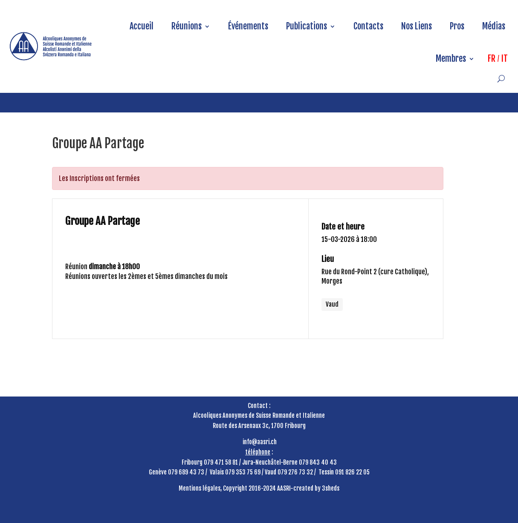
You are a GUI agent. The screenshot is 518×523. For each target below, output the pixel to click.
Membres (451, 58)
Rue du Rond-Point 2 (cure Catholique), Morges (375, 276)
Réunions (186, 26)
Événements (248, 26)
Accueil (141, 26)
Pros (457, 26)
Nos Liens (416, 26)
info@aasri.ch (260, 441)
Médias (493, 26)
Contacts (368, 26)
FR (491, 58)
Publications (306, 26)
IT (504, 58)
